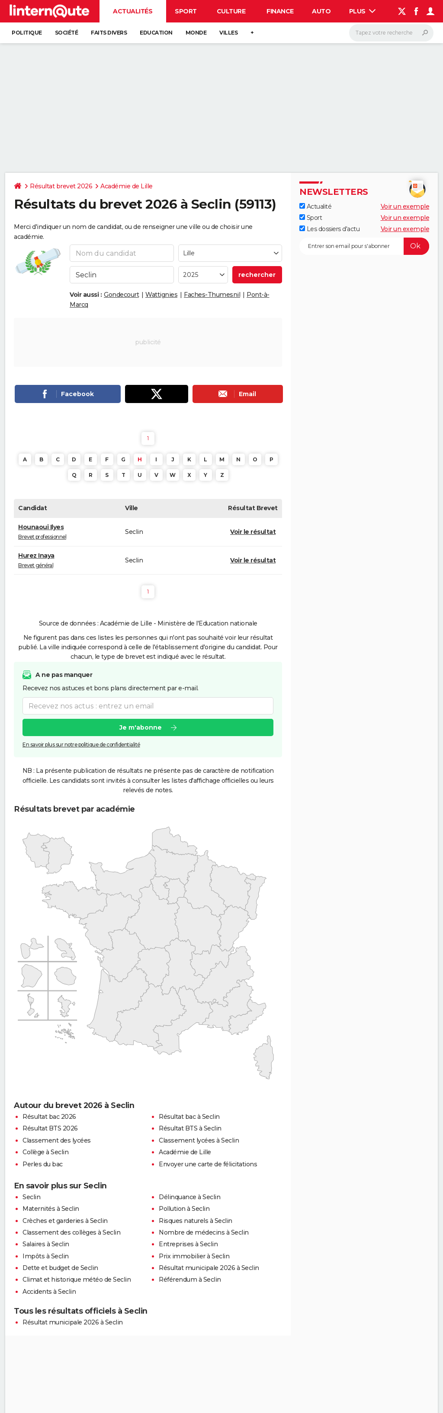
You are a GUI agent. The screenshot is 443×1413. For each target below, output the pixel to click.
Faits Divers (109, 32)
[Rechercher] (391, 32)
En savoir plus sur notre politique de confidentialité (81, 744)
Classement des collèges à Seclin (71, 1232)
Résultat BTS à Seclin (190, 1128)
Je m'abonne (140, 727)
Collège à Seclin (45, 1152)
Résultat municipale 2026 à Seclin (209, 1268)
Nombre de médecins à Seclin (204, 1232)
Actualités (132, 11)
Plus (362, 11)
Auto (321, 11)
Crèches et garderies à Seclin (65, 1221)
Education (156, 32)
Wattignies (161, 294)
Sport (186, 11)
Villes (228, 32)
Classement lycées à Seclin (199, 1140)
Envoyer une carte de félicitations (208, 1164)
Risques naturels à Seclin (195, 1221)
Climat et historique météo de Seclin (76, 1279)
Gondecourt (121, 294)
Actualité (315, 206)
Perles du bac (42, 1164)
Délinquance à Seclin (189, 1197)
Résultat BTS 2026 (50, 1128)
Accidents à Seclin (49, 1292)
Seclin (31, 1197)
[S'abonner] (364, 246)
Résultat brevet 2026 (61, 186)
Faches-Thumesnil (212, 294)
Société (66, 32)
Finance (280, 11)
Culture (231, 11)
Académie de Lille (126, 186)
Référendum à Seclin (190, 1279)
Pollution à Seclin (184, 1209)
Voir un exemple (405, 206)
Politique (27, 32)
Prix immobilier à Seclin (194, 1256)
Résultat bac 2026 (49, 1117)
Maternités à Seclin (50, 1209)
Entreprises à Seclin (188, 1244)
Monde (196, 32)
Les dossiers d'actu (329, 229)
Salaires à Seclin (45, 1244)
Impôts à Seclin (45, 1256)
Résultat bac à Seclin (189, 1117)
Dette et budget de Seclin (60, 1268)
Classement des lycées (56, 1140)
